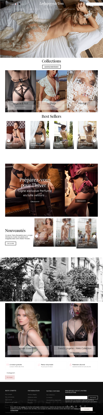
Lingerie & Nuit (20, 103)
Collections (51, 61)
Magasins (30, 402)
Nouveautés (15, 231)
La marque (49, 397)
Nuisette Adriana (12, 143)
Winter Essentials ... (28, 348)
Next (94, 140)
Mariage (82, 103)
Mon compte (8, 394)
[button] (51, 67)
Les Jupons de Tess (39, 238)
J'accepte (86, 409)
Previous (8, 140)
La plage (51, 103)
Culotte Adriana (60, 143)
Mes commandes (9, 397)
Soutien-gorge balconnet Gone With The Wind (85, 243)
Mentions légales (32, 394)
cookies (23, 407)
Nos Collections (50, 395)
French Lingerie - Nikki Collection (74, 348)
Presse (48, 403)
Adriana (33, 141)
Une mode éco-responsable (53, 400)
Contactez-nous (32, 400)
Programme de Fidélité (11, 402)
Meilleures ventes (32, 397)
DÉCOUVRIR (20, 108)
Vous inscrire (8, 399)
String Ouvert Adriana (85, 143)
